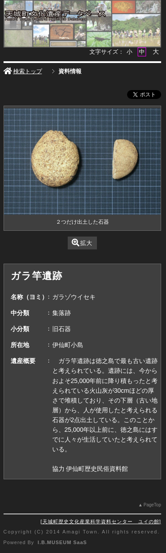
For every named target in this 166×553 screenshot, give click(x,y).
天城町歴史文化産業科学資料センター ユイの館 (100, 521)
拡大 (82, 242)
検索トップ (23, 71)
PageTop (152, 504)
